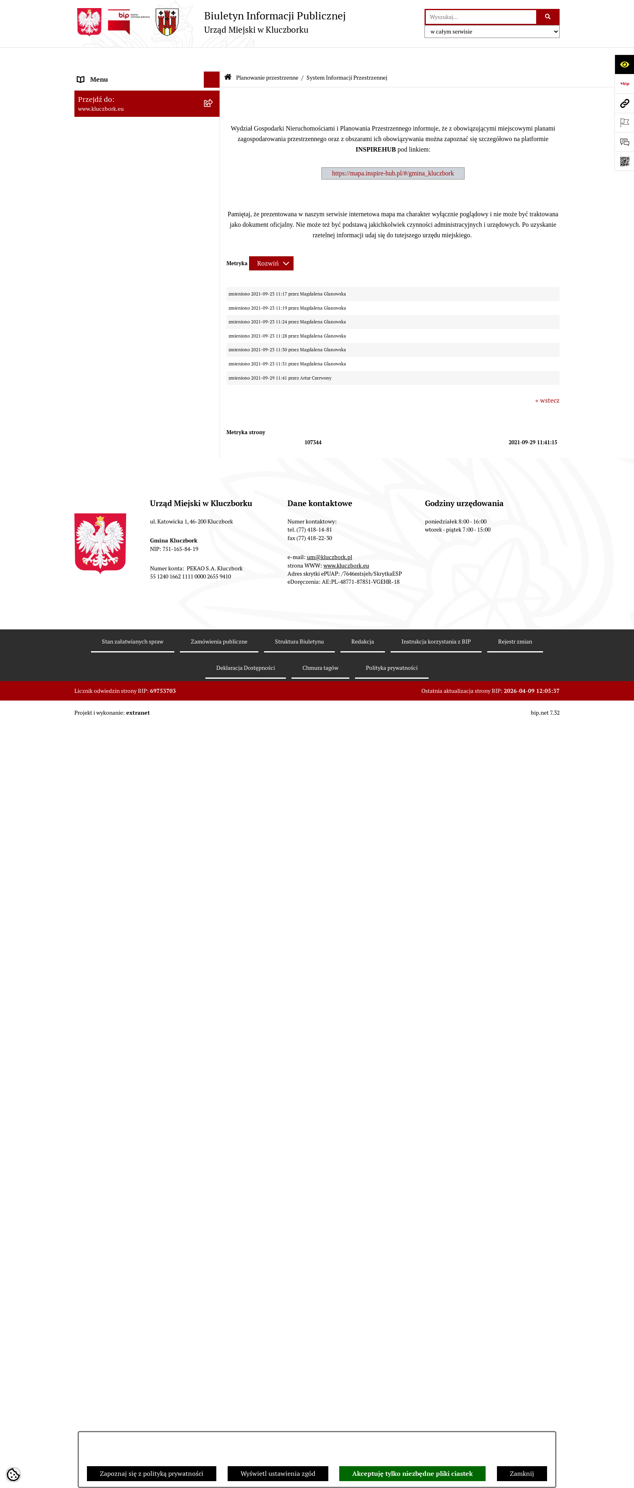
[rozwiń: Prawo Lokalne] (213, 255)
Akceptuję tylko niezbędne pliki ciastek (412, 1473)
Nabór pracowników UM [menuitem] (112, 913)
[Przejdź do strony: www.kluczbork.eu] (624, 103)
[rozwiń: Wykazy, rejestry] (213, 816)
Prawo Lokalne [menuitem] (99, 255)
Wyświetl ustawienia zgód (278, 1473)
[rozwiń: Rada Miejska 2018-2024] (213, 106)
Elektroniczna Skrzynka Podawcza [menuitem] (127, 758)
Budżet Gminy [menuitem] (98, 271)
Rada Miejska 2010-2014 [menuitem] (113, 139)
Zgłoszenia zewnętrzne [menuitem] (111, 1165)
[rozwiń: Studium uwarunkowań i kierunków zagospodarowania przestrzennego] (213, 400)
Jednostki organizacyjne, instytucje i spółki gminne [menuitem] (139, 176)
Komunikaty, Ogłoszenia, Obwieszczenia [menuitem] (136, 742)
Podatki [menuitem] (89, 304)
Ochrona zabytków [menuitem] (104, 567)
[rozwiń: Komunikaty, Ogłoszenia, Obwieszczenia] (213, 742)
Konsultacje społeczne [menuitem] (110, 1007)
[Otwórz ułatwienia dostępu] (624, 64)
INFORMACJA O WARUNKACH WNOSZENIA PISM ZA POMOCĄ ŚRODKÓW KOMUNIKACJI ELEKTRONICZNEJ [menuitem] (125, 1196)
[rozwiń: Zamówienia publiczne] (213, 583)
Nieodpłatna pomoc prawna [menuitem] (118, 897)
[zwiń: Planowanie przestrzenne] (213, 336)
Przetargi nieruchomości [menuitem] (113, 320)
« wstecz (547, 379)
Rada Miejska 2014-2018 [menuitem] (113, 122)
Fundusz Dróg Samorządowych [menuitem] (122, 1065)
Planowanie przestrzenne (267, 55)
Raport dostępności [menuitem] (105, 1107)
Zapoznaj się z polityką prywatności (151, 1473)
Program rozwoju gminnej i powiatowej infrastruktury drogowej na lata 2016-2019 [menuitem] (139, 934)
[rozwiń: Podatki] (213, 304)
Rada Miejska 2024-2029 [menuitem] (113, 90)
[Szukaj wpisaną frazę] (548, 17)
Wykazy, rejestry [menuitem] (101, 816)
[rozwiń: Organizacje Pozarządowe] (213, 710)
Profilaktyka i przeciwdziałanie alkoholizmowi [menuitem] (122, 986)
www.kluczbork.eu (346, 1355)
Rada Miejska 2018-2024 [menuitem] (113, 106)
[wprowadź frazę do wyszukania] (481, 17)
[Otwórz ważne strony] (624, 122)
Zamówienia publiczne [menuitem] (111, 583)
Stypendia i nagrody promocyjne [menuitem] (124, 1123)
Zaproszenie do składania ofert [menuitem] (122, 651)
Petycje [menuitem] (88, 693)
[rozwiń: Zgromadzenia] (213, 881)
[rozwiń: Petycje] (213, 693)
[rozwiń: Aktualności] (213, 379)
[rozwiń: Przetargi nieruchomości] (213, 320)
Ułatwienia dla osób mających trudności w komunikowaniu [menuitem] (138, 795)
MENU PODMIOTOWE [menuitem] (110, 74)
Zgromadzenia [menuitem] (98, 881)
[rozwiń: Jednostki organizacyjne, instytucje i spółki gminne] (213, 171)
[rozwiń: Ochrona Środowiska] (213, 774)
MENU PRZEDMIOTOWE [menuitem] (113, 197)
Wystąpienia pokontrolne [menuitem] (114, 865)
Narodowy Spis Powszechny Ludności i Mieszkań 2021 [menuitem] (134, 1086)
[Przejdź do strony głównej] (210, 22)
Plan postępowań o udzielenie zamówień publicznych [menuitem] (137, 630)
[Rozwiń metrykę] (271, 242)
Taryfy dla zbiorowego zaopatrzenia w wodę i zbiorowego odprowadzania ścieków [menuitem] (140, 1028)
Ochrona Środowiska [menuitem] (107, 774)
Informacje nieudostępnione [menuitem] (119, 213)
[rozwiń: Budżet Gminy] (213, 271)
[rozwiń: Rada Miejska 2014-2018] (213, 123)
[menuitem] (147, 357)
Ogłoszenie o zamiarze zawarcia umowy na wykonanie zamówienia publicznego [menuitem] (139, 672)
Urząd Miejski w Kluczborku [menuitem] (118, 155)
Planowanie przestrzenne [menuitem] (115, 336)
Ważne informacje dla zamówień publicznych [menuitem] (125, 604)
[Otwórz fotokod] (624, 161)
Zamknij (522, 1473)
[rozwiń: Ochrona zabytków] (213, 567)
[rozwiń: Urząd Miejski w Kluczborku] (213, 155)
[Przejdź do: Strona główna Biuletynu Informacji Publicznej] (228, 56)
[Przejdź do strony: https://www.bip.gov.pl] (624, 83)
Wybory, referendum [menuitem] (107, 832)
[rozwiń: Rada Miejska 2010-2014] (213, 139)
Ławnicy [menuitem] (89, 848)
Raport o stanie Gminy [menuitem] (110, 287)
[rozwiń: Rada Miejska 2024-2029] (213, 90)
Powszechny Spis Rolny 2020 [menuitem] (120, 1049)
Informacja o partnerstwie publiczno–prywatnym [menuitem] (132, 960)
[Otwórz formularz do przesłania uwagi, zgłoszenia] (624, 142)
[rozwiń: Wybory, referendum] (213, 832)
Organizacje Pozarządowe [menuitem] (115, 709)
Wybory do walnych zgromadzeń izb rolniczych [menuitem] (130, 1145)
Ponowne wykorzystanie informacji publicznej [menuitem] (129, 234)
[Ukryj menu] (212, 58)
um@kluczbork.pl (329, 1347)
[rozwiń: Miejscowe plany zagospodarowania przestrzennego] (213, 431)
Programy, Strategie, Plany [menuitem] (116, 726)
